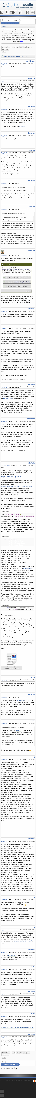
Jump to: (3, 1068)
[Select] (7, 511)
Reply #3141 (4, 759)
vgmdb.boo (20, 700)
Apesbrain (31, 250)
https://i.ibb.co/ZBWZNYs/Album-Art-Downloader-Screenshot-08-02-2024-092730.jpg (17, 1027)
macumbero (31, 326)
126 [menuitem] (21, 47)
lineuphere (31, 78)
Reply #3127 (4, 109)
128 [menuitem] (28, 47)
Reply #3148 (4, 1016)
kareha (32, 677)
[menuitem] (4, 47)
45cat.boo (22, 126)
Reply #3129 (4, 153)
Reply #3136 (4, 421)
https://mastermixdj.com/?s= (11, 476)
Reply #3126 (4, 81)
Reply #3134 (4, 328)
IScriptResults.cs (28, 568)
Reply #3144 (4, 930)
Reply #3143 (4, 899)
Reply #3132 (4, 255)
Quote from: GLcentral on (13, 187)
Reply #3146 (4, 969)
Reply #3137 (7, 465)
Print (4, 51)
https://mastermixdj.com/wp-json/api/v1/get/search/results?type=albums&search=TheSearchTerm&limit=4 (17, 486)
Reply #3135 (4, 387)
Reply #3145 (4, 952)
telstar (33, 967)
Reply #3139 (4, 697)
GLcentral (32, 150)
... (11, 47)
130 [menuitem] (3, 49)
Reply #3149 (4, 1037)
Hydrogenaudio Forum (9, 20)
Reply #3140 (4, 723)
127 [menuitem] (25, 47)
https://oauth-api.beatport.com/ (22, 941)
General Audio (16, 20)
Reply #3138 (4, 680)
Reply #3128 (4, 135)
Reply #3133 (4, 311)
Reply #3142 (4, 841)
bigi (34, 757)
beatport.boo (12, 955)
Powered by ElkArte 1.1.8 (5, 1080)
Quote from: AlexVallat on (14, 213)
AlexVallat (31, 106)
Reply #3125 (4, 64)
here (21, 42)
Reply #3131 (4, 209)
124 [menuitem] (14, 47)
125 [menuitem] (17, 47)
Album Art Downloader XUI (10, 23)
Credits (13, 1080)
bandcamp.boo (7, 398)
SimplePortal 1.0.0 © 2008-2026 (23, 1080)
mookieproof (30, 61)
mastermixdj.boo (12, 667)
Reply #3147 (4, 994)
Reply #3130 (4, 183)
